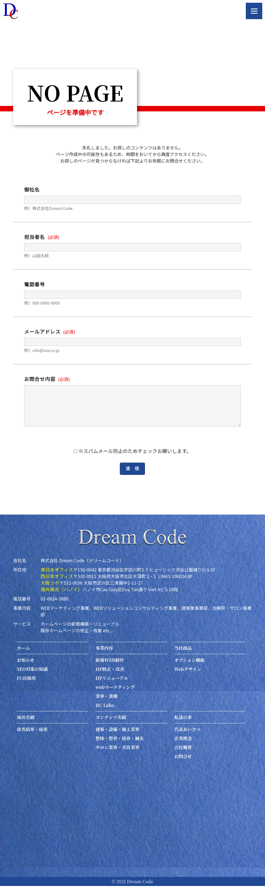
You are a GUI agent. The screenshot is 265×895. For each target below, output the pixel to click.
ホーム (23, 657)
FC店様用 (26, 687)
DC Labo (105, 714)
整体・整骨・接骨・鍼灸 (120, 747)
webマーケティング (115, 696)
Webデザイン (187, 678)
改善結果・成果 (32, 738)
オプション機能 (189, 669)
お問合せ (183, 765)
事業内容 (104, 657)
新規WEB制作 (110, 669)
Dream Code (140, 890)
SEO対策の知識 (32, 678)
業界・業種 (107, 705)
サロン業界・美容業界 (117, 756)
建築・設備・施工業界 (117, 738)
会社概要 (183, 756)
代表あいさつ (187, 738)
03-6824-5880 (55, 607)
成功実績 (25, 726)
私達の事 (183, 726)
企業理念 (183, 747)
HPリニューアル (112, 687)
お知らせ (25, 669)
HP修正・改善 (110, 678)
